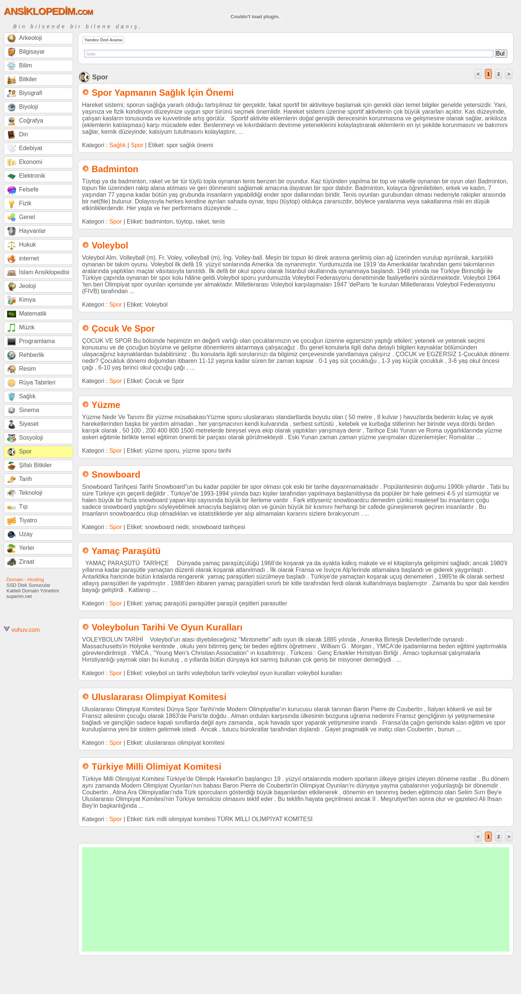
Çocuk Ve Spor (123, 328)
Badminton (115, 169)
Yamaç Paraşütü (125, 551)
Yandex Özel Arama (103, 40)
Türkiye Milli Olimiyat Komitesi (157, 767)
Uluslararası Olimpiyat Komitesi (159, 697)
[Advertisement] (295, 899)
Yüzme (105, 405)
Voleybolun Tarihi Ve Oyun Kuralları (167, 627)
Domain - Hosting (25, 579)
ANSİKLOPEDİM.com (48, 11)
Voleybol (110, 245)
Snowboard (116, 474)
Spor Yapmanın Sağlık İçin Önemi (163, 93)
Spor (137, 145)
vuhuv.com (25, 630)
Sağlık (117, 145)
